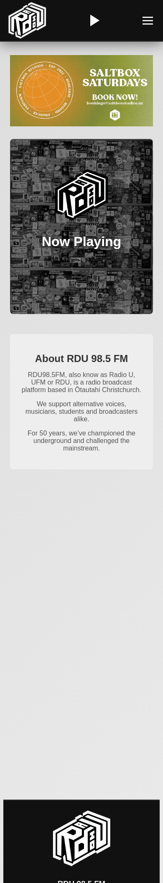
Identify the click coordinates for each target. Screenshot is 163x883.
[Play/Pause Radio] (94, 20)
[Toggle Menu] (147, 20)
